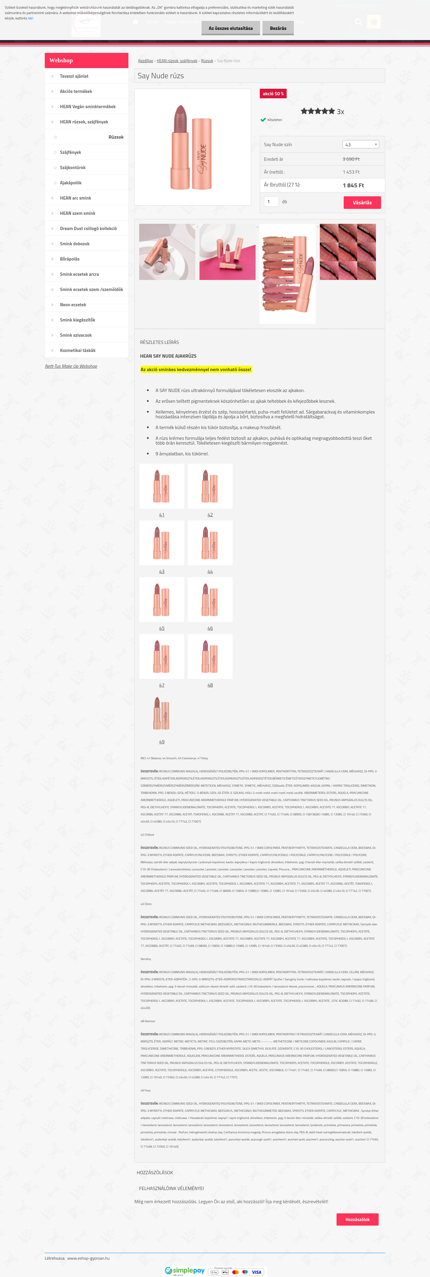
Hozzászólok (357, 1219)
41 (162, 514)
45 (162, 628)
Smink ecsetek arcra (79, 274)
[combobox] (361, 144)
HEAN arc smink (75, 198)
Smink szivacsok (76, 335)
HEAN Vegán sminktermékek (88, 106)
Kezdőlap (145, 61)
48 (210, 684)
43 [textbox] (348, 144)
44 (210, 571)
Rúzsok (116, 136)
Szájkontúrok (72, 167)
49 (162, 741)
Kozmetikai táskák (78, 350)
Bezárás (278, 28)
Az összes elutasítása (231, 28)
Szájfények (70, 152)
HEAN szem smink (77, 213)
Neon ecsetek (73, 304)
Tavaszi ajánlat (74, 76)
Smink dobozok (75, 243)
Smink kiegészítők (77, 319)
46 (210, 628)
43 (162, 571)
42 (210, 514)
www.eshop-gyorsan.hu (88, 1258)
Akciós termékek (76, 91)
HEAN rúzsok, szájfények (84, 121)
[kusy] (271, 201)
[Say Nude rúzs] (193, 91)
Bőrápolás (69, 258)
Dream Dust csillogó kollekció (88, 228)
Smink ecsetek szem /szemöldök (91, 289)
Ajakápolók (71, 182)
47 (162, 684)
